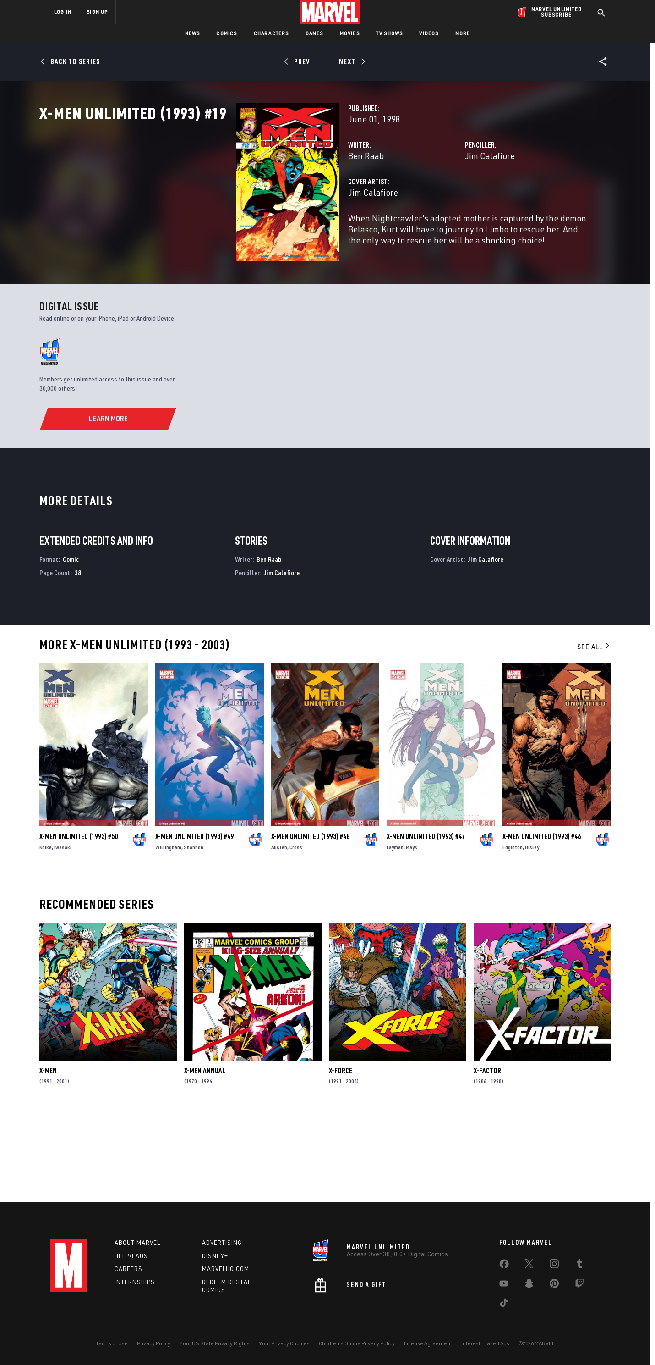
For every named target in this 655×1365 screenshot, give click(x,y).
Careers (128, 1268)
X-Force (340, 1158)
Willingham (168, 935)
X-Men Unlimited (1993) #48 (310, 924)
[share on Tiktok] (503, 1304)
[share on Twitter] (529, 1265)
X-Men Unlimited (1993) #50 (78, 924)
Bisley (532, 935)
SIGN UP (97, 11)
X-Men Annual (204, 1158)
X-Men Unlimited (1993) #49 (194, 924)
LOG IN (62, 11)
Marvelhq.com (225, 1268)
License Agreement (428, 1343)
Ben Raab (228, 196)
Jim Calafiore (421, 196)
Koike (45, 935)
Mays (411, 935)
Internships (135, 1282)
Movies (350, 33)
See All (594, 734)
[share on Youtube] (503, 1285)
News (192, 33)
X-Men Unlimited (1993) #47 (426, 924)
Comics (226, 33)
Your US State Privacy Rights (215, 1343)
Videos (428, 33)
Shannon (193, 935)
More (462, 33)
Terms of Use (112, 1343)
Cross (295, 935)
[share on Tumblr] (579, 1265)
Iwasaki (62, 935)
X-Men (48, 1158)
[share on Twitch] (579, 1285)
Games (314, 33)
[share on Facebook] (504, 1266)
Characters (271, 33)
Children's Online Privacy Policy (357, 1343)
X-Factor (487, 1158)
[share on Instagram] (554, 1265)
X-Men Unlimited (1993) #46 (541, 924)
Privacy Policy (153, 1343)
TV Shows (389, 33)
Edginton (512, 935)
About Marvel (137, 1242)
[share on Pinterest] (554, 1285)
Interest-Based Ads (485, 1343)
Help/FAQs (131, 1256)
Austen (279, 935)
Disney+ (215, 1256)
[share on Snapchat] (529, 1285)
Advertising (222, 1242)
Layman (395, 935)
